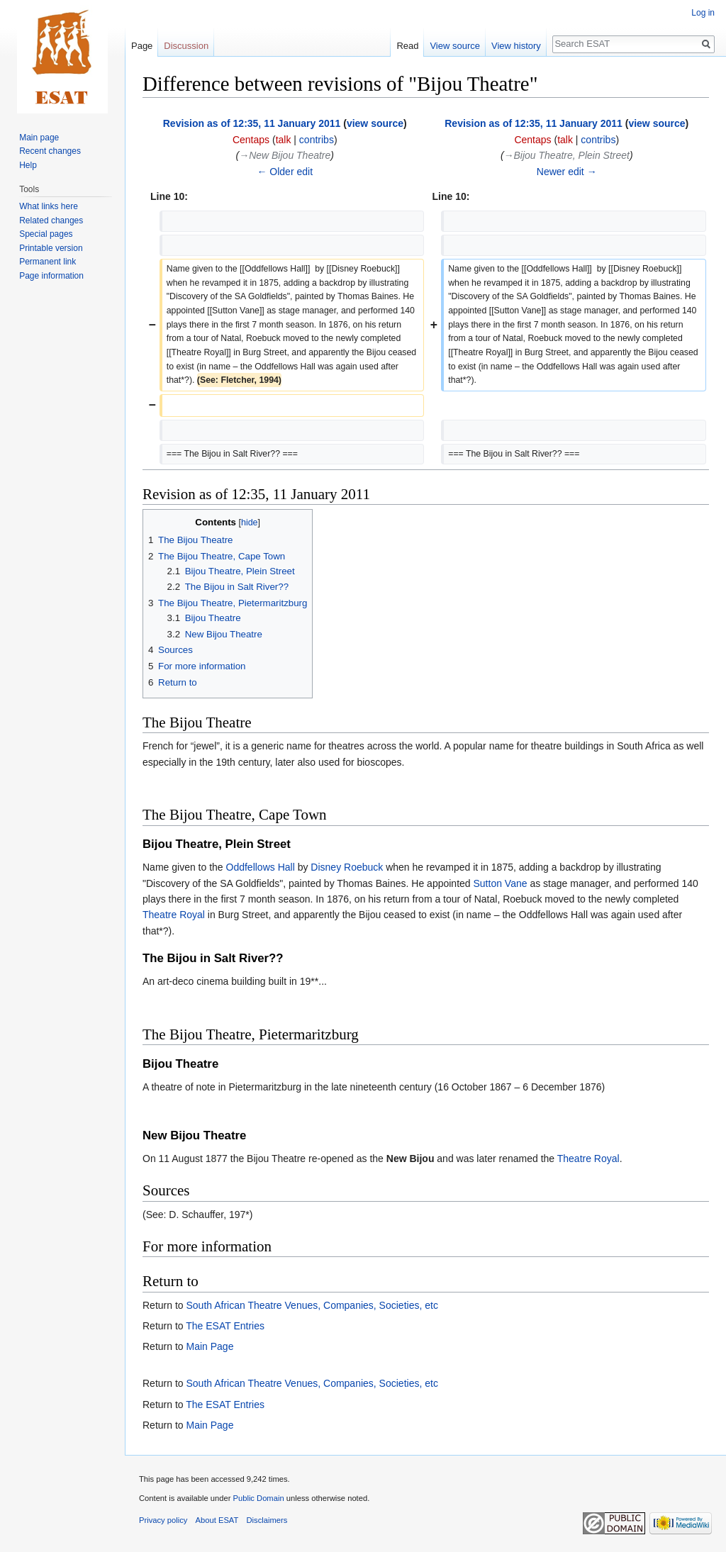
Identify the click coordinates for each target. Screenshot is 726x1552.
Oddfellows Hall (260, 867)
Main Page (209, 1346)
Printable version (50, 248)
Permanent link (47, 262)
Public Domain (258, 1498)
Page (141, 45)
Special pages (45, 234)
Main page (39, 138)
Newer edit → (567, 171)
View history (516, 45)
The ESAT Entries (225, 1326)
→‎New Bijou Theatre (284, 155)
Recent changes (50, 151)
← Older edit (285, 171)
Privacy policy (163, 1520)
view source (375, 123)
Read (407, 45)
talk (283, 139)
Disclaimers (267, 1520)
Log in (703, 13)
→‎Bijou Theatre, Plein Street (567, 155)
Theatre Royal (174, 914)
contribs (316, 139)
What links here (48, 206)
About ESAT (217, 1520)
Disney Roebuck (347, 867)
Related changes (51, 220)
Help (28, 165)
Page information (51, 276)
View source (455, 45)
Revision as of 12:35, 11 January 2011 (252, 123)
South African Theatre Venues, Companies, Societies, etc (311, 1305)
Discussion (186, 45)
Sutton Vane (500, 883)
